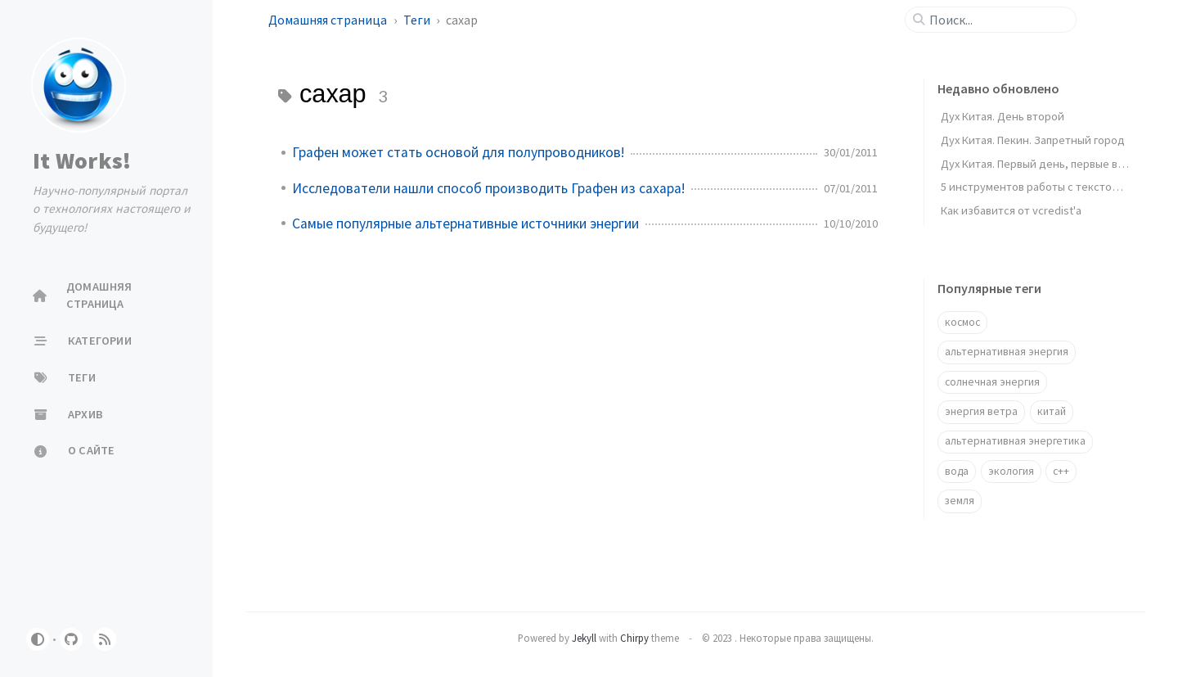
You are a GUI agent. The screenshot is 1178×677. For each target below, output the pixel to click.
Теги (418, 19)
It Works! (82, 160)
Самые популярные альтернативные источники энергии (465, 223)
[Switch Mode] (37, 639)
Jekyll (584, 637)
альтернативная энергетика (1015, 441)
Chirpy (634, 637)
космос (962, 322)
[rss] (104, 639)
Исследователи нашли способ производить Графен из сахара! (488, 188)
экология (1011, 471)
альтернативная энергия (1006, 352)
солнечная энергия (992, 382)
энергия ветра (981, 411)
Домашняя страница (328, 19)
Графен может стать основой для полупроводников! (458, 152)
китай (1051, 411)
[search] (997, 19)
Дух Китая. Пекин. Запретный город (1033, 140)
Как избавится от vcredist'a (1011, 210)
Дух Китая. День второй (1002, 116)
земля (959, 501)
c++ (1061, 471)
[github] (71, 639)
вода (957, 471)
